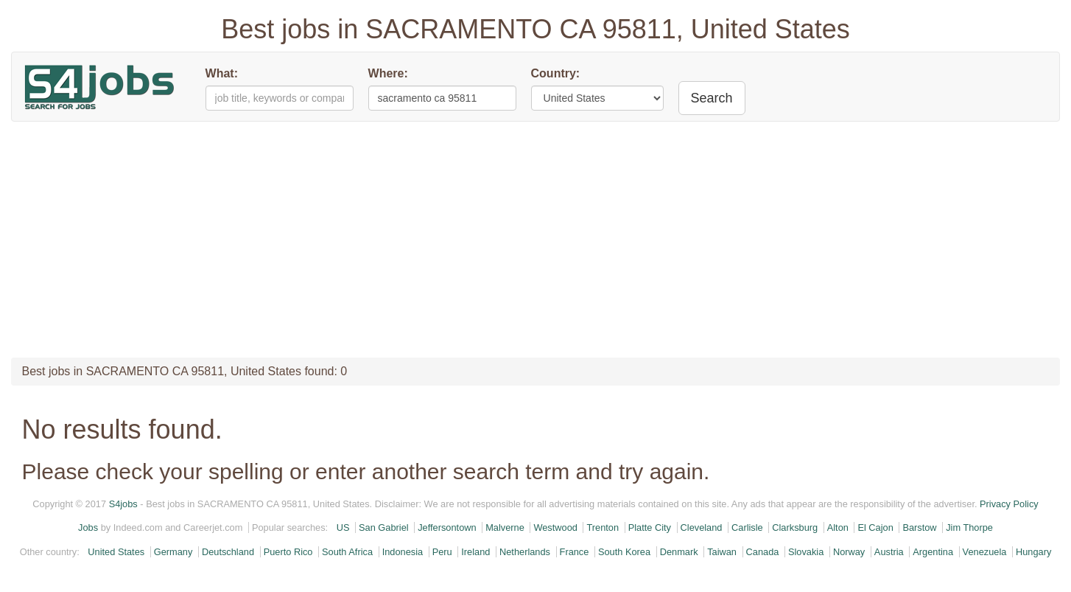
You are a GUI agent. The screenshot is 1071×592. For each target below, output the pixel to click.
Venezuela (985, 551)
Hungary (1033, 551)
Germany (173, 551)
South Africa (347, 551)
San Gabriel (384, 527)
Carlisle (747, 527)
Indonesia (403, 551)
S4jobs (123, 503)
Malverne (504, 527)
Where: (388, 73)
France (574, 551)
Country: (555, 73)
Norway (849, 551)
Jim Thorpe (969, 527)
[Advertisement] (535, 239)
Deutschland (228, 551)
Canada (762, 551)
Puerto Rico (288, 551)
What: (222, 73)
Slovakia (806, 551)
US (343, 527)
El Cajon (875, 527)
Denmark (679, 551)
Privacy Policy (1009, 503)
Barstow (919, 527)
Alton (838, 527)
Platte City (649, 527)
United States (116, 551)
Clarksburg (795, 527)
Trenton (602, 527)
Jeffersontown (447, 527)
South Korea (624, 551)
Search (712, 98)
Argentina (933, 551)
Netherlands (524, 551)
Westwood (555, 527)
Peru (442, 551)
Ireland (475, 551)
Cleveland (702, 527)
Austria (889, 551)
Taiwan (722, 551)
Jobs (88, 527)
